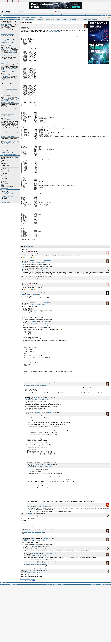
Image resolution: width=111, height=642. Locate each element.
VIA (100, 19)
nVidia (80, 19)
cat (29, 19)
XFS (103, 19)
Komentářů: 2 (11, 152)
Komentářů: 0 (11, 34)
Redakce (90, 641)
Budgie (3, 160)
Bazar (75, 14)
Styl (2, 15)
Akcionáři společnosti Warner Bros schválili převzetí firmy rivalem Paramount (9, 117)
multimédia (74, 19)
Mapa (85, 14)
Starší (14, 154)
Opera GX (3, 109)
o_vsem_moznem (45, 332)
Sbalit (28, 294)
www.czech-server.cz (13, 641)
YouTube (16, 141)
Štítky (22, 19)
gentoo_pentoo (46, 25)
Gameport (40, 17)
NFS (77, 19)
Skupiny (55, 14)
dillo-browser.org (12, 52)
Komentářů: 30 (4, 188)
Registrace (107, 15)
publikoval (3, 29)
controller (32, 19)
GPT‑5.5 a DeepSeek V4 (6, 83)
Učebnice (48, 14)
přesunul (11, 51)
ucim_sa (46, 308)
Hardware (34, 14)
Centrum (6, 154)
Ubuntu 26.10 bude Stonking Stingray (10, 35)
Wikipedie (13, 47)
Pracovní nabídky (5, 19)
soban (46, 363)
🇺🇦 (31, 298)
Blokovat (35, 294)
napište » (17, 17)
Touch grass (26, 298)
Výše (33, 302)
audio (27, 19)
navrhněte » (16, 155)
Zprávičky (3, 17)
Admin (28, 28)
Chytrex (37, 559)
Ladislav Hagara (4, 34)
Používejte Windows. (25, 340)
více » (3, 135)
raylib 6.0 (3, 73)
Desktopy (60, 14)
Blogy (52, 14)
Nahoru (33, 635)
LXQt (2, 173)
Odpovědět (23, 28)
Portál (78, 14)
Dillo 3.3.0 (3, 44)
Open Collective (9, 68)
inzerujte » (16, 19)
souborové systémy (95, 19)
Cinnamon (4, 163)
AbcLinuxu (5, 191)
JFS (58, 19)
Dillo (10, 47)
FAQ (30, 14)
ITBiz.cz (9, 1)
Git (1, 53)
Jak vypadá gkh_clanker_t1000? (8, 21)
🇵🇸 (21, 298)
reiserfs (85, 19)
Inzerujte (58, 11)
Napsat (10, 154)
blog (12, 141)
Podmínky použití (100, 641)
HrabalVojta (31, 25)
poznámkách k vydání (13, 143)
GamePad (57, 31)
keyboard (64, 19)
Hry (64, 14)
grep (53, 19)
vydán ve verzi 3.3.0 (5, 48)
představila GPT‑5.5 (8, 88)
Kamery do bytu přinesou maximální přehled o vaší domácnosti (10, 200)
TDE (2, 178)
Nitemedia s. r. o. (49, 641)
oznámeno (5, 108)
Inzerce (94, 641)
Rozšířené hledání (100, 11)
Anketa (2, 155)
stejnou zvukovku (50, 296)
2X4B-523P (31, 316)
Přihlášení (102, 15)
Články (43, 14)
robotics (30, 332)
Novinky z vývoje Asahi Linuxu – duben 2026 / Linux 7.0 (8, 58)
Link (31, 294)
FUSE (36, 19)
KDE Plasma (4, 170)
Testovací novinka (6, 202)
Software (39, 14)
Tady (23, 304)
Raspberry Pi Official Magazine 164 (10, 99)
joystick (60, 19)
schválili (15, 122)
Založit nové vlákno (25, 635)
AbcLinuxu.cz (3, 1)
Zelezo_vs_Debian (46, 316)
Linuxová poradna (33, 17)
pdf (13, 99)
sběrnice (89, 19)
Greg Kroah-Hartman (5, 24)
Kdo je (71, 14)
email (9, 141)
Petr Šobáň (33, 363)
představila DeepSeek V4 (11, 89)
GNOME (3, 168)
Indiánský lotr (33, 308)
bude (8, 39)
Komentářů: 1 (11, 42)
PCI (83, 19)
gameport (44, 19)
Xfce (2, 181)
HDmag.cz (14, 1)
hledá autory (21, 11)
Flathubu (16, 110)
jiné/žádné (4, 183)
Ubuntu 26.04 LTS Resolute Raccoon (9, 138)
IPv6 (55, 19)
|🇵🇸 (30, 291)
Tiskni (21, 637)
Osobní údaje (107, 641)
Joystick (52, 31)
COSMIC (3, 165)
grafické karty (49, 19)
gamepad (39, 19)
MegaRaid (69, 19)
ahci (24, 19)
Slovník (67, 14)
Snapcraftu (5, 112)
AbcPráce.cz (21, 1)
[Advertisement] (37, 282)
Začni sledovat (29, 286)
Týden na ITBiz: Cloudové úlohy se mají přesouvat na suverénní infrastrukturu (10, 196)
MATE (3, 176)
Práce (82, 14)
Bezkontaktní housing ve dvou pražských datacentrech (9, 193)
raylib (2, 76)
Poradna (26, 14)
